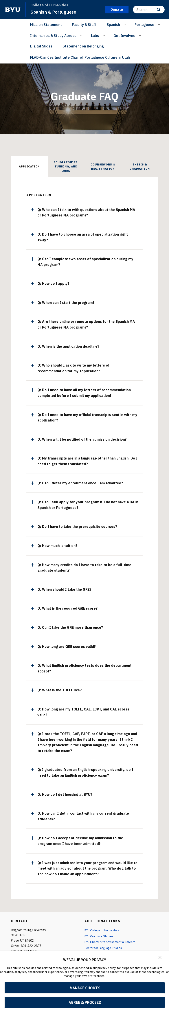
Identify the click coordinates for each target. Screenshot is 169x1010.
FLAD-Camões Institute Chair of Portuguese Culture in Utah (80, 57)
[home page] (12, 9)
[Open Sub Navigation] (125, 24)
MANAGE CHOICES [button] (85, 987)
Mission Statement (46, 24)
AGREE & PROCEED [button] (85, 1002)
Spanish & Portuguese (54, 12)
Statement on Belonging (83, 46)
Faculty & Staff (84, 24)
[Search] (149, 9)
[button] (160, 957)
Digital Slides (41, 46)
